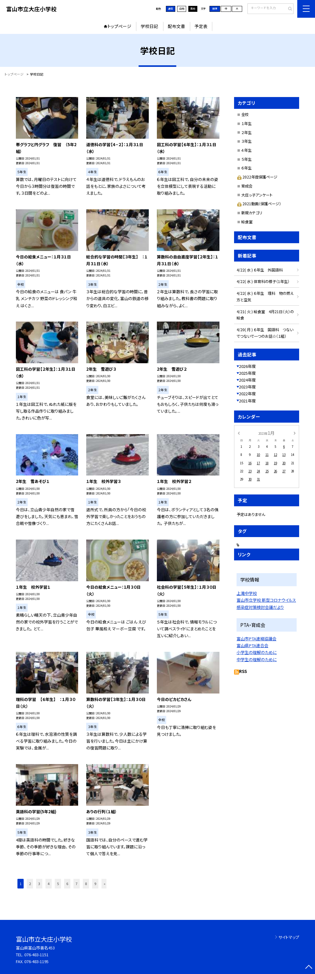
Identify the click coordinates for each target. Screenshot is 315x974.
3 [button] (39, 883)
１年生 (246, 123)
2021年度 (247, 401)
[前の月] (238, 433)
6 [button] (67, 883)
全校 (245, 114)
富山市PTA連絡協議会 (256, 639)
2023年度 (247, 387)
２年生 (246, 132)
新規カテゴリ (251, 212)
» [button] (105, 883)
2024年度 (247, 380)
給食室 (246, 221)
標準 (214, 8)
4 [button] (48, 883)
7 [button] (77, 883)
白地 (181, 8)
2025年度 (247, 373)
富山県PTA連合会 (252, 645)
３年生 (246, 141)
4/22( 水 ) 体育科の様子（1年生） (263, 281)
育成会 (246, 185)
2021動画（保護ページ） (259, 203)
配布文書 (176, 26)
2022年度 (247, 394)
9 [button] (95, 883)
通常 (170, 8)
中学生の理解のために (257, 659)
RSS (243, 671)
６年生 (246, 167)
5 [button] (58, 883)
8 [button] (86, 883)
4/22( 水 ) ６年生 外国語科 (260, 269)
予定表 (201, 26)
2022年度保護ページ (257, 176)
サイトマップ (288, 937)
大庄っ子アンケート (256, 194)
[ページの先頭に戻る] (309, 968)
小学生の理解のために (257, 652)
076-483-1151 (36, 955)
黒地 (192, 8)
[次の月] (295, 433)
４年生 (246, 150)
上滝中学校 (247, 593)
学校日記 (149, 26)
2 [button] (30, 883)
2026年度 (247, 366)
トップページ (119, 26)
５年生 (246, 159)
